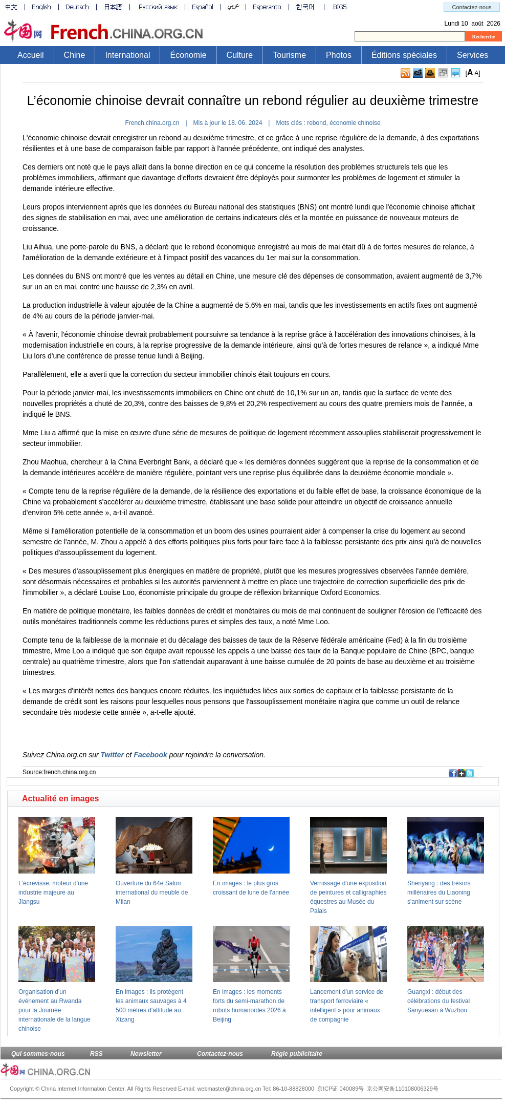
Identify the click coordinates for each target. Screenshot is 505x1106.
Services (472, 55)
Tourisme (289, 55)
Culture (240, 55)
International (127, 55)
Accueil (30, 55)
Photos (339, 55)
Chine (74, 55)
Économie (188, 55)
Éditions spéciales (404, 55)
